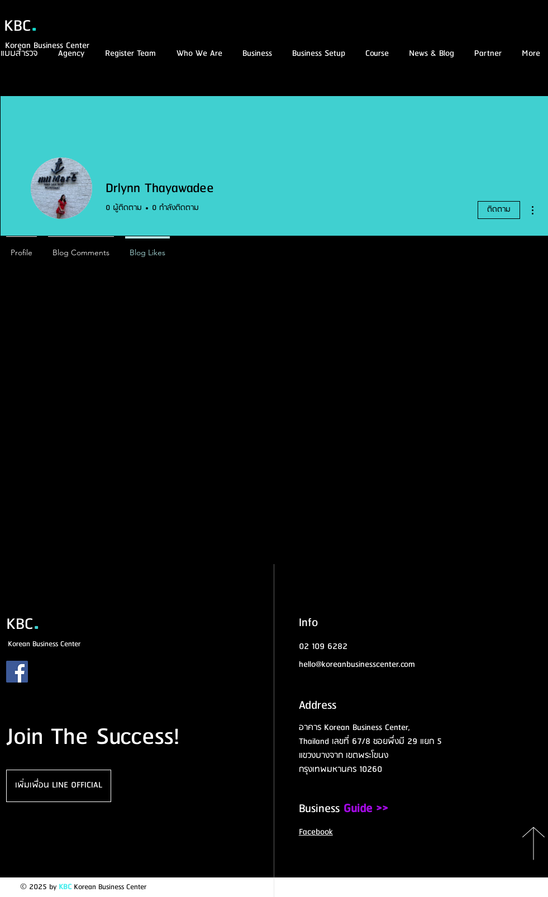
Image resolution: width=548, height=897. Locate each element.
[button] (375, 54)
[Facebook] (17, 672)
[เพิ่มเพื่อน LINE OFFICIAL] (58, 786)
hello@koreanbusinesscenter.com (357, 664)
